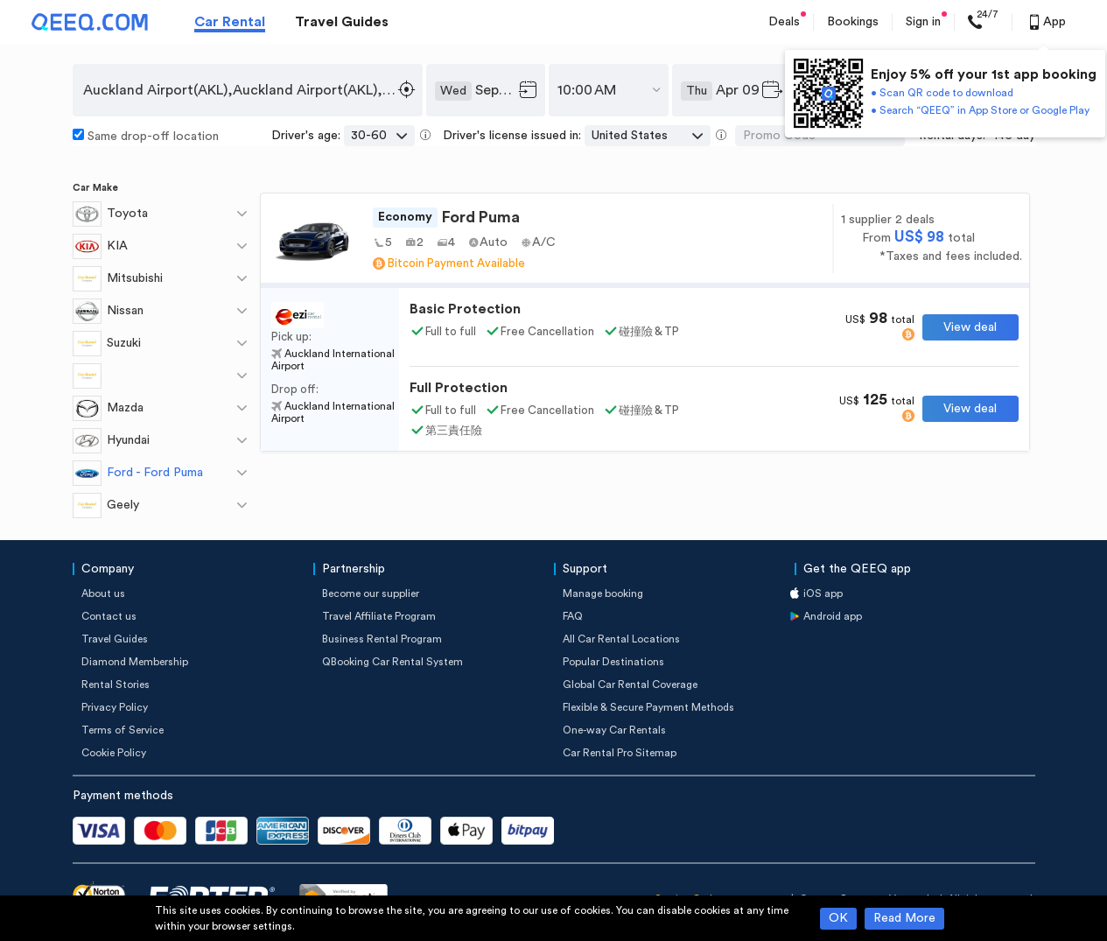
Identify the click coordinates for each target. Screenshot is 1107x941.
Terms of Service (122, 730)
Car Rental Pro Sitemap (619, 753)
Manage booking (603, 593)
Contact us (109, 616)
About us (103, 593)
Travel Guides (342, 22)
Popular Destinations (613, 662)
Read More (904, 918)
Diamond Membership (134, 662)
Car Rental (229, 22)
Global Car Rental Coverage (630, 684)
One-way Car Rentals (614, 730)
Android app (832, 616)
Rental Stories (115, 684)
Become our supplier (370, 593)
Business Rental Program (382, 639)
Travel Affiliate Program (379, 616)
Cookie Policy (113, 753)
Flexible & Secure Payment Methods (648, 707)
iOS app (823, 593)
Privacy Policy (114, 707)
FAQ (573, 616)
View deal (970, 327)
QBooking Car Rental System (392, 662)
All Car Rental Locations (621, 639)
